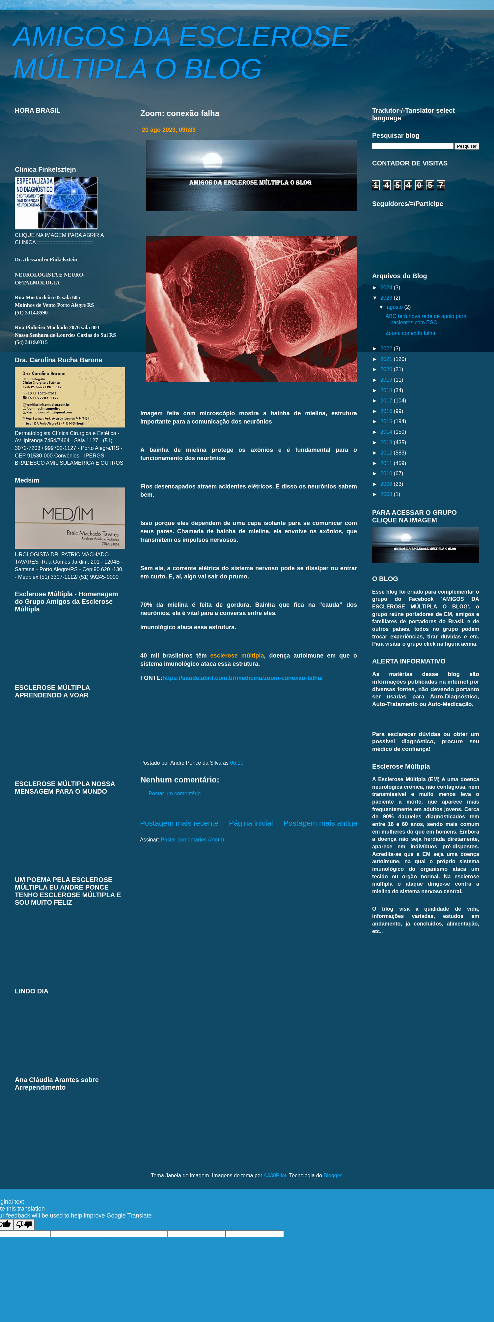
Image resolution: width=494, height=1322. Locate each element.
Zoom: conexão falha (410, 333)
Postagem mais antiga (320, 823)
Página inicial (251, 823)
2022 (387, 348)
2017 (387, 400)
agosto (395, 307)
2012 (387, 452)
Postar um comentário (175, 793)
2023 (387, 298)
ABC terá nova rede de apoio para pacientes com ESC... (425, 319)
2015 (387, 421)
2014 (387, 432)
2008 (387, 494)
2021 (387, 359)
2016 (387, 411)
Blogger (332, 1175)
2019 (387, 380)
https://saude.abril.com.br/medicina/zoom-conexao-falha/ (242, 678)
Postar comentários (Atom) (192, 839)
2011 (387, 463)
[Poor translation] (24, 1224)
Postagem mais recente (179, 823)
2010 (387, 473)
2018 (387, 390)
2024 (387, 287)
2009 (387, 484)
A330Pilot (274, 1175)
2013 (387, 442)
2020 (387, 369)
